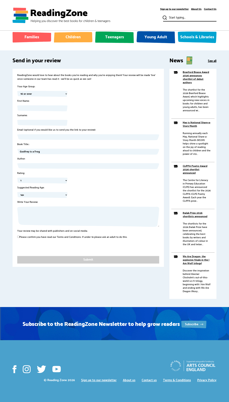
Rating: (21, 173)
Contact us (149, 380)
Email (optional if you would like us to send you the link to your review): (56, 130)
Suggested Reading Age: (30, 188)
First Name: (23, 101)
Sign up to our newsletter (174, 9)
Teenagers (114, 37)
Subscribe (194, 324)
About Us (196, 9)
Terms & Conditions (177, 380)
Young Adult (155, 37)
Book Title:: (23, 144)
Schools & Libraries (197, 37)
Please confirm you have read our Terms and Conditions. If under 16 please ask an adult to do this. (72, 237)
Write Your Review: (27, 202)
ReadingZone (70, 15)
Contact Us (210, 9)
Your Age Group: (26, 87)
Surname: (22, 115)
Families (31, 37)
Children (73, 37)
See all (212, 60)
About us (129, 380)
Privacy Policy (206, 380)
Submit (164, 18)
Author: (21, 159)
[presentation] (41, 250)
